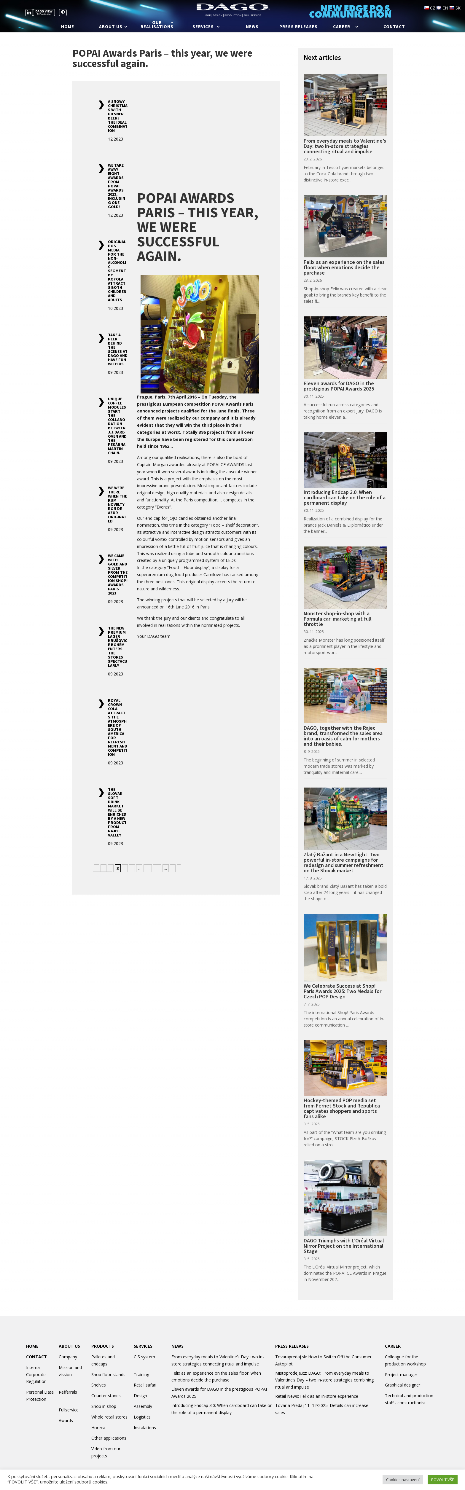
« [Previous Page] (96, 868)
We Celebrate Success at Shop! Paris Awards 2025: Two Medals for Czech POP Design (342, 991)
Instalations (145, 1427)
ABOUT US (69, 1346)
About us (110, 27)
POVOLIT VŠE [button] (442, 1479)
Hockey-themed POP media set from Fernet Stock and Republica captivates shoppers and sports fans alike (342, 1108)
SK (455, 8)
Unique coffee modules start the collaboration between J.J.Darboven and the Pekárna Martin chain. (117, 425)
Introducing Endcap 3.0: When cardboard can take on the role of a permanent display (345, 497)
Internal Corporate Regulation (36, 1374)
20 (157, 868)
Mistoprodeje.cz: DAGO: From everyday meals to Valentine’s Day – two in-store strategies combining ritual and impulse (324, 1380)
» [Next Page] (173, 868)
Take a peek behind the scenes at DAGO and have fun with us (118, 349)
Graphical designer (402, 1385)
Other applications (108, 1438)
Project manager (401, 1374)
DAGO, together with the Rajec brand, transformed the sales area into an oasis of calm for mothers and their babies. (343, 735)
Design (140, 1395)
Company (68, 1357)
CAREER (393, 1346)
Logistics (142, 1417)
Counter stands (106, 1395)
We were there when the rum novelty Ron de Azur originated (117, 504)
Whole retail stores (109, 1417)
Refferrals (68, 1392)
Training (141, 1374)
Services (203, 27)
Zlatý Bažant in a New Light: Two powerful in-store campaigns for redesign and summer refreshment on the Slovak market (343, 862)
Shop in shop (103, 1406)
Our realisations (157, 24)
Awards (66, 1420)
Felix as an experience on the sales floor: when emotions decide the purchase (344, 267)
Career (341, 27)
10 (147, 868)
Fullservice (69, 1410)
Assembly (143, 1406)
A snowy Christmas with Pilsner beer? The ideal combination (118, 116)
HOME (32, 1346)
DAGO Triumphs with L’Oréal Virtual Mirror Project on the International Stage (344, 1246)
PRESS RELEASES (292, 1346)
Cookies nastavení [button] (403, 1479)
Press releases (298, 27)
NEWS (177, 1346)
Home (67, 27)
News (252, 27)
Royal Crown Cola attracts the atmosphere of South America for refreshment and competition (118, 727)
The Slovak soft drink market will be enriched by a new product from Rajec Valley (117, 812)
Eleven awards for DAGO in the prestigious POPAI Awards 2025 (339, 386)
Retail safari (145, 1385)
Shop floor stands (108, 1374)
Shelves (98, 1385)
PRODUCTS (102, 1346)
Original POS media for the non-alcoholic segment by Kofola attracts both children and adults (117, 270)
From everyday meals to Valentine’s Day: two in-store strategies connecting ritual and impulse (345, 146)
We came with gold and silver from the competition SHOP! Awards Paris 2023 (118, 574)
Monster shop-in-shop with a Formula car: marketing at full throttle (338, 618)
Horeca (98, 1427)
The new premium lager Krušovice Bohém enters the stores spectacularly (117, 646)
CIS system (144, 1357)
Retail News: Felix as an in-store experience (316, 1396)
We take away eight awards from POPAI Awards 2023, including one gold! (116, 185)
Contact (394, 27)
